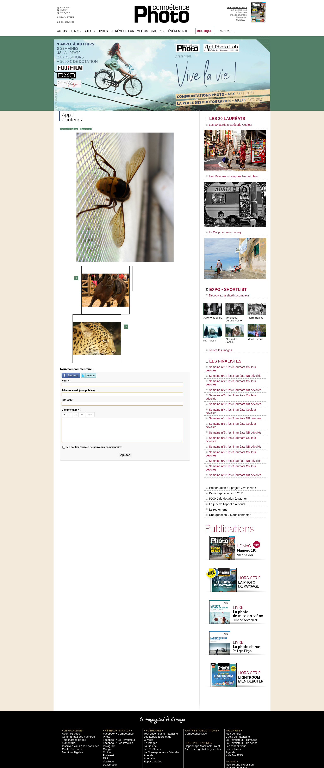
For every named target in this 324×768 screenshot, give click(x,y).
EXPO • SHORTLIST (235, 286)
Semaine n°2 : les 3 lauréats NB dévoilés (230, 372)
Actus (62, 31)
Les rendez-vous (234, 683)
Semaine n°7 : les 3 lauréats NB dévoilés (230, 411)
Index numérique (238, 15)
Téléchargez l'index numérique (77, 677)
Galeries (158, 31)
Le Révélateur (122, 31)
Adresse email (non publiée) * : (80, 318)
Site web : (67, 328)
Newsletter (241, 17)
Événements (178, 31)
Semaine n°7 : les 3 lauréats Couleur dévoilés (232, 407)
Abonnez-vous (69, 670)
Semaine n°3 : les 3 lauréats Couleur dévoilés (232, 376)
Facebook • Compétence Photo (118, 670)
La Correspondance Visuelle (158, 686)
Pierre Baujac (255, 313)
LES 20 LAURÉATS (234, 119)
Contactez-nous (69, 683)
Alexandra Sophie (235, 335)
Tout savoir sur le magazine (157, 670)
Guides (89, 31)
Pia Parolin (209, 336)
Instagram (65, 12)
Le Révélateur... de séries (238, 680)
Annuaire (226, 31)
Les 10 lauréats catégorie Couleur (226, 124)
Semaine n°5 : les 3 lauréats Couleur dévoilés (232, 391)
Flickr (105, 692)
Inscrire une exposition (237, 701)
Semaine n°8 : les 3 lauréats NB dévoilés (230, 419)
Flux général (232, 670)
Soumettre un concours (237, 707)
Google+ (107, 683)
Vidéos (142, 31)
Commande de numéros (237, 720)
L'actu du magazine (235, 673)
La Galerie (149, 680)
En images (149, 677)
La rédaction (232, 726)
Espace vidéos (151, 695)
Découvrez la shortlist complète (224, 292)
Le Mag (75, 31)
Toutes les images (217, 344)
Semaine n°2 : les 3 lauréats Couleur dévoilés (232, 368)
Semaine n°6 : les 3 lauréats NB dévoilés (230, 403)
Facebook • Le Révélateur (115, 673)
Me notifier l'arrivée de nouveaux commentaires (95, 375)
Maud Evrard (255, 335)
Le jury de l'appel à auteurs (225, 443)
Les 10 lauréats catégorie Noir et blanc (228, 175)
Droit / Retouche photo (237, 729)
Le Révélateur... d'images (238, 677)
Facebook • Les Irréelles (115, 677)
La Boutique (241, 12)
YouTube (107, 695)
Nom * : (66, 308)
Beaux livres (232, 686)
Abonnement (232, 723)
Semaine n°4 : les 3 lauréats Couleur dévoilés (232, 383)
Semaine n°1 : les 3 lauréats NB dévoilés (230, 364)
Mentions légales (70, 686)
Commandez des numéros (75, 673)
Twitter (64, 10)
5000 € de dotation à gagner (225, 439)
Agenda (147, 689)
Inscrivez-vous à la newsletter (76, 680)
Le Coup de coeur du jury (221, 229)
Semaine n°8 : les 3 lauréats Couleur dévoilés (232, 415)
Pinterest (107, 689)
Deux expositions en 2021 (224, 435)
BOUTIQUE (204, 31)
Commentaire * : (71, 338)
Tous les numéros (238, 10)
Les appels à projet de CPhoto (158, 673)
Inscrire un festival (234, 704)
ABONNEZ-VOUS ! (237, 7)
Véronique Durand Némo (233, 315)
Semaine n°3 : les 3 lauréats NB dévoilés (230, 379)
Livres (103, 31)
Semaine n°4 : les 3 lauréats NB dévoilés (230, 387)
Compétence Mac (193, 670)
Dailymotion (108, 698)
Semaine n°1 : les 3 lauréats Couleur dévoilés (232, 360)
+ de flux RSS (232, 692)
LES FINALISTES (231, 354)
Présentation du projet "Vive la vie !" (230, 430)
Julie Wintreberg (212, 313)
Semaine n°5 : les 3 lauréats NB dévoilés (230, 395)
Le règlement (216, 448)
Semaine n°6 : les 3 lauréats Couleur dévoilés (232, 399)
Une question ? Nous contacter (227, 452)
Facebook (65, 7)
